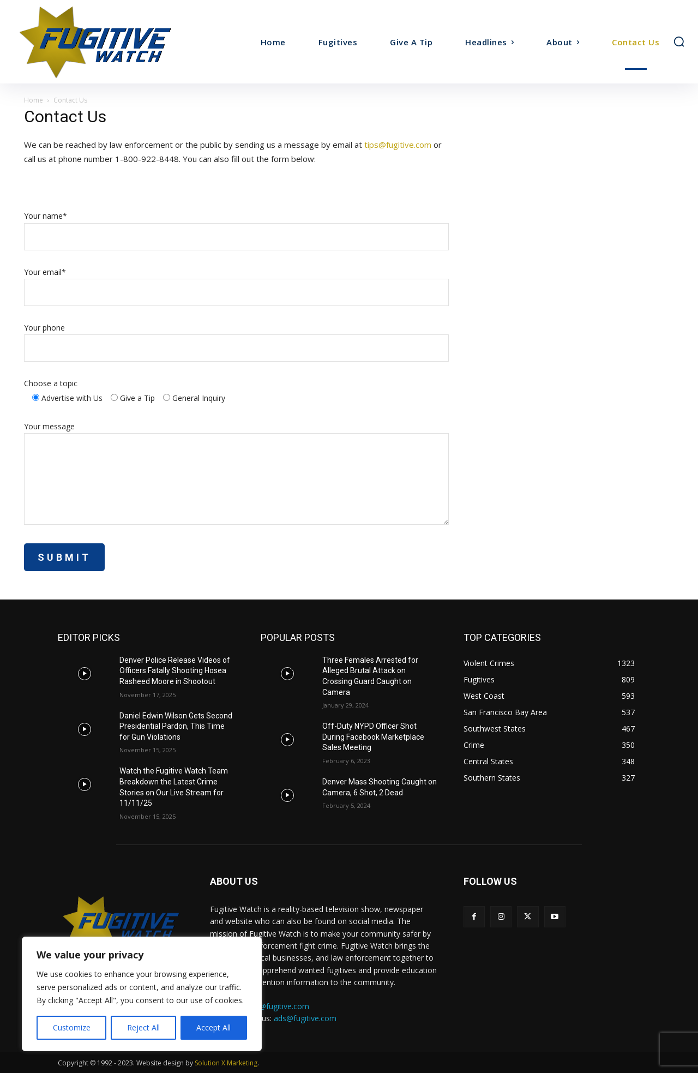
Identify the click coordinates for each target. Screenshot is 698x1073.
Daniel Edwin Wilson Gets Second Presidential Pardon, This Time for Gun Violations (175, 726)
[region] (142, 994)
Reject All (143, 1027)
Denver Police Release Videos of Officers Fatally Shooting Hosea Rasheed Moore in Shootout (174, 671)
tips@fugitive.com (397, 144)
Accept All (213, 1027)
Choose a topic (50, 383)
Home (33, 100)
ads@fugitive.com (305, 1018)
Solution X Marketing (226, 1063)
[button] (679, 41)
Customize (72, 1027)
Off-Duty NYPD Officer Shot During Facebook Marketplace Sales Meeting (373, 737)
